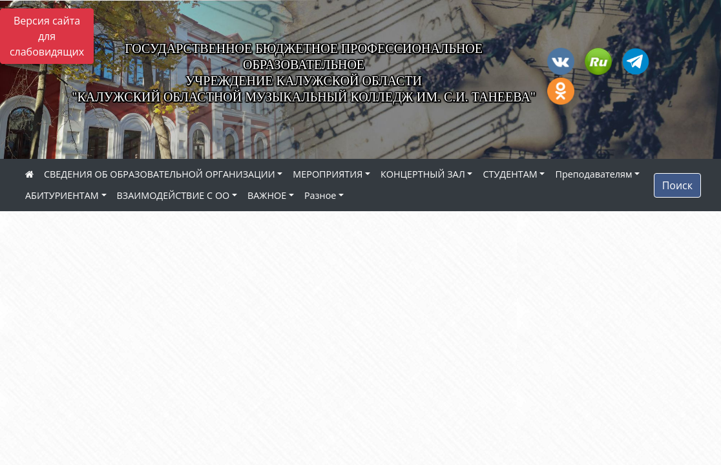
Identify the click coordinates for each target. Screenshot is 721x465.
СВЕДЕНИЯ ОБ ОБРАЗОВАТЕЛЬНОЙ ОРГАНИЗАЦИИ (159, 174)
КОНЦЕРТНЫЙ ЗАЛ (423, 174)
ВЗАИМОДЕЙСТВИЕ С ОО (173, 195)
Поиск (677, 185)
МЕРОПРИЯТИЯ (327, 174)
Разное (320, 195)
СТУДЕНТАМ (510, 174)
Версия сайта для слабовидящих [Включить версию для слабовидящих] (47, 36)
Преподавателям (593, 174)
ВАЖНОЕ (266, 195)
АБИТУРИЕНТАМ (62, 195)
